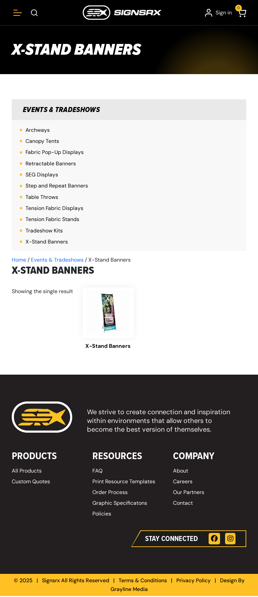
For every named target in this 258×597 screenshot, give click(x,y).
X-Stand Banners (47, 242)
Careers (182, 482)
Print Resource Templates (124, 482)
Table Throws (42, 197)
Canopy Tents (42, 141)
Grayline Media (129, 590)
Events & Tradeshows (62, 109)
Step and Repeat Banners (57, 186)
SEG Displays (42, 175)
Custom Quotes (31, 482)
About (180, 471)
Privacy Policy (194, 581)
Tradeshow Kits (44, 231)
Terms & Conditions (142, 581)
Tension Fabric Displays (55, 208)
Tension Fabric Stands (53, 220)
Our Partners (188, 493)
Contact (183, 503)
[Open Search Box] (34, 12)
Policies (101, 514)
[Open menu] (18, 12)
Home (19, 260)
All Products (27, 471)
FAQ (97, 471)
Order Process (110, 493)
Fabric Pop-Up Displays (55, 152)
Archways (38, 130)
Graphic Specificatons (119, 503)
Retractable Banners (51, 163)
